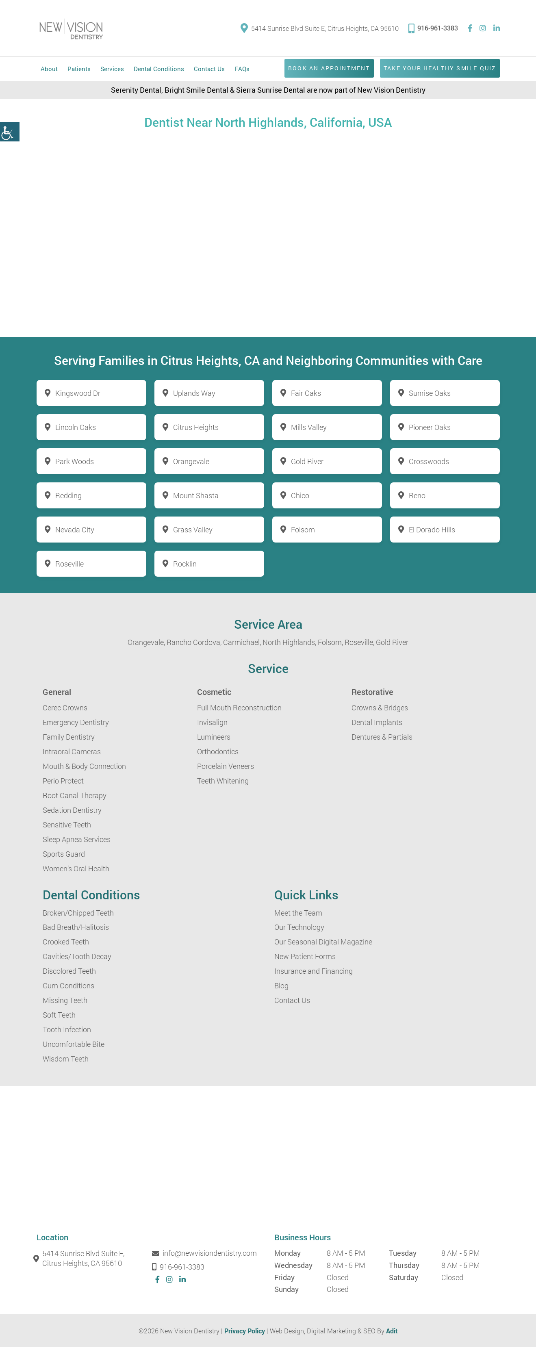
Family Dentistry (69, 737)
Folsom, (330, 643)
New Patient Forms (305, 957)
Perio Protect (63, 781)
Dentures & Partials (382, 737)
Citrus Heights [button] (196, 428)
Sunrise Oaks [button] (430, 394)
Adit (392, 1331)
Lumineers (213, 737)
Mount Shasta (196, 496)
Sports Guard (64, 855)
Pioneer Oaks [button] (430, 428)
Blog (281, 987)
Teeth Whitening (223, 781)
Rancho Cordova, (194, 643)
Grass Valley (193, 530)
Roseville (69, 564)
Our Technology (299, 928)
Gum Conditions (68, 987)
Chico (300, 496)
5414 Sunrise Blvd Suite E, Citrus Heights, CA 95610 (320, 28)
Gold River (392, 643)
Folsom (303, 530)
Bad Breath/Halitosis (76, 928)
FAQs (242, 69)
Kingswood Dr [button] (77, 394)
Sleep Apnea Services (77, 840)
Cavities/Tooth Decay (77, 957)
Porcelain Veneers (225, 767)
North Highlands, (289, 643)
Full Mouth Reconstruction (239, 708)
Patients (79, 69)
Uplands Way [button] (194, 394)
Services (112, 69)
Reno (417, 496)
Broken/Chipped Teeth (78, 913)
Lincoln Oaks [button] (75, 428)
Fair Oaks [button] (306, 394)
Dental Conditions (159, 69)
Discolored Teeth (69, 972)
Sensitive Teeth (67, 825)
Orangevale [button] (191, 462)
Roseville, (359, 643)
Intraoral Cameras (72, 752)
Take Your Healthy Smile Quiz (435, 69)
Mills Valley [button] (309, 428)
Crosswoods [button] (429, 462)
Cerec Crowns (65, 708)
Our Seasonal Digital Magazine (323, 943)
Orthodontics (218, 752)
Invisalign (212, 723)
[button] (10, 131)
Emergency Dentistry (76, 723)
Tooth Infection (67, 1030)
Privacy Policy (244, 1331)
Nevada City (74, 530)
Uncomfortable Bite (73, 1045)
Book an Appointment (316, 69)
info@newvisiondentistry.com (206, 1254)
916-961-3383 (433, 28)
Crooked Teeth (66, 943)
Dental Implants (377, 723)
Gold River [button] (307, 462)
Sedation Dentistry (72, 811)
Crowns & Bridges (380, 708)
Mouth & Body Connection (84, 767)
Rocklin (185, 564)
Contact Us (209, 69)
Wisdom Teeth (66, 1060)
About (49, 69)
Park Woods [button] (74, 462)
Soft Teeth (59, 1016)
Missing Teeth (65, 1001)
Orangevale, (146, 643)
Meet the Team (298, 913)
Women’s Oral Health (76, 869)
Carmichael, (242, 643)
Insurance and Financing (313, 972)
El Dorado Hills (432, 530)
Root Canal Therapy (74, 796)
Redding (68, 496)
